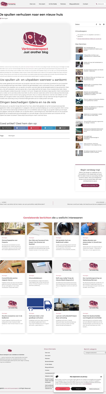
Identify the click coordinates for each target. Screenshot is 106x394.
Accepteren (63, 388)
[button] (101, 377)
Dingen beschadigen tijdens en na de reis (89, 38)
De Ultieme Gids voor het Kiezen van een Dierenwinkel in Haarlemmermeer (94, 78)
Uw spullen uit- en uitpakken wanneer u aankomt (89, 35)
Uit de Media (48, 364)
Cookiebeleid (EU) (50, 373)
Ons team (42, 4)
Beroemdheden (49, 361)
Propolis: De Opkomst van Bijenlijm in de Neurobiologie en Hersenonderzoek (93, 108)
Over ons (32, 4)
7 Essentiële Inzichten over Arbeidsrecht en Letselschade (92, 55)
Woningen (5, 18)
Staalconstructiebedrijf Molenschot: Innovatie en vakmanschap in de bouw (93, 130)
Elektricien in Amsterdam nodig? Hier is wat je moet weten (93, 114)
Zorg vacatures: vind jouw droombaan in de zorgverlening (92, 144)
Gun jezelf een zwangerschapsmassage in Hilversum (91, 137)
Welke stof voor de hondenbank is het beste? (93, 63)
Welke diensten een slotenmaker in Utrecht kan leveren (92, 242)
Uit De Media (53, 4)
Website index (49, 376)
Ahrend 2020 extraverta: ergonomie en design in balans (93, 122)
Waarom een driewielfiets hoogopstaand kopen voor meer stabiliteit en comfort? (92, 93)
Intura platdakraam (35, 278)
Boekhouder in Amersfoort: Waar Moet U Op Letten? (93, 85)
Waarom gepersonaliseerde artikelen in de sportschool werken (94, 100)
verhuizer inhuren (30, 66)
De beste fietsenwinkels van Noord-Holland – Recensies (93, 70)
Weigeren (78, 388)
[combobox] (100, 4)
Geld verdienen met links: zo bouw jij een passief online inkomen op (53, 387)
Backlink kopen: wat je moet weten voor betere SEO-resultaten (53, 380)
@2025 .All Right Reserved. (15, 388)
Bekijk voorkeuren (94, 388)
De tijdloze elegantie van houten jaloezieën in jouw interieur (93, 151)
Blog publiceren (74, 4)
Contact (85, 4)
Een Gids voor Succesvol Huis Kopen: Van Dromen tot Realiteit (38, 242)
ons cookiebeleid (87, 384)
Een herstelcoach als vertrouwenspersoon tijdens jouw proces (93, 49)
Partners (63, 4)
